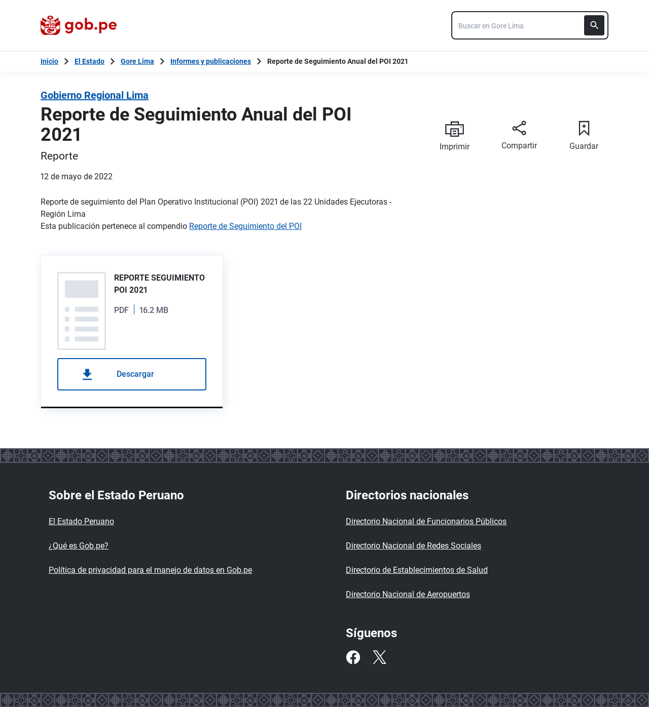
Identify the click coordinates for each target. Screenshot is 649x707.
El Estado (89, 61)
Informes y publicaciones (210, 61)
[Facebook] (353, 657)
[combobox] (529, 25)
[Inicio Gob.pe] (49, 61)
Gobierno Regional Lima (95, 95)
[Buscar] (594, 25)
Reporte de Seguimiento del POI (245, 226)
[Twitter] (379, 657)
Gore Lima (137, 61)
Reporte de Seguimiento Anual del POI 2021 (337, 61)
